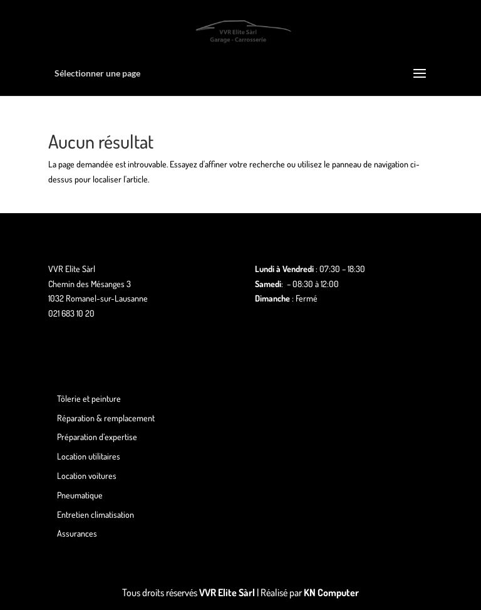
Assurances (77, 533)
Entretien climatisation (95, 514)
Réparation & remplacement (106, 418)
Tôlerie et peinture (89, 398)
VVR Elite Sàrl (227, 592)
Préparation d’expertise (97, 436)
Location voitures (86, 475)
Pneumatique (80, 495)
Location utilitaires (88, 456)
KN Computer (331, 592)
